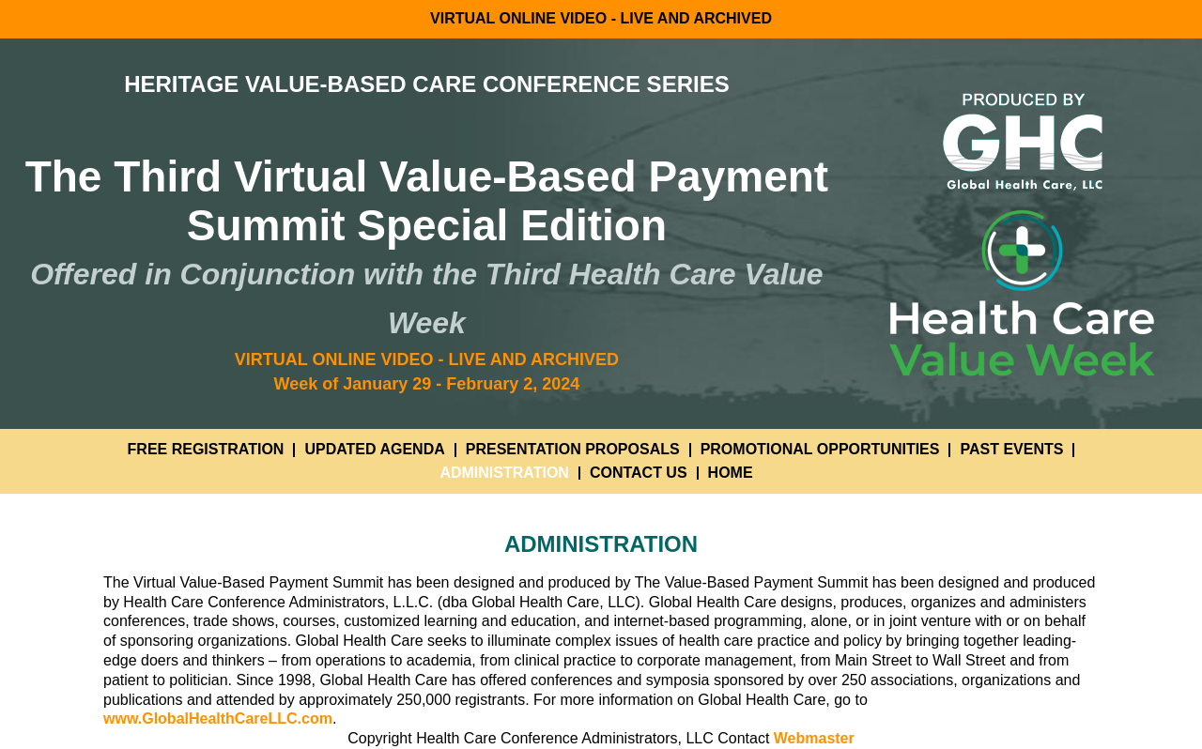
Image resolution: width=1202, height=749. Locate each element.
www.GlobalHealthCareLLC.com (217, 718)
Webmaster (814, 738)
